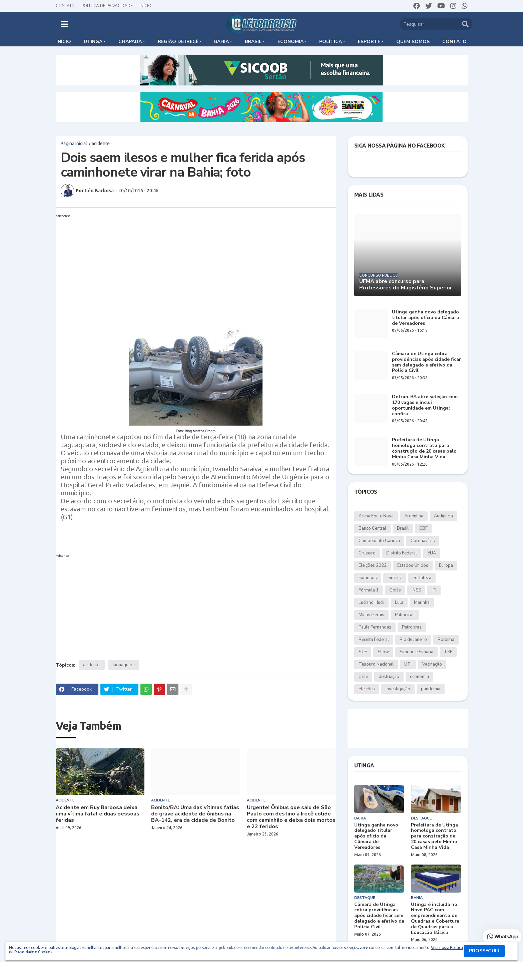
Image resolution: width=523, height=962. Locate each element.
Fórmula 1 (369, 590)
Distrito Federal (401, 553)
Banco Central (372, 528)
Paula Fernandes (375, 627)
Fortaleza (422, 578)
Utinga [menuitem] (93, 41)
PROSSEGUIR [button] (484, 951)
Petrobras (412, 627)
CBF (423, 528)
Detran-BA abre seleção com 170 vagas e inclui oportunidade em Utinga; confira (425, 405)
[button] (64, 24)
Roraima (446, 640)
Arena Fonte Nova (376, 516)
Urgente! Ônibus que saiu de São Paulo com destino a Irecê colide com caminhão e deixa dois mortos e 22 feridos (291, 817)
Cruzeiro (367, 553)
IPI (434, 590)
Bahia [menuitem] (221, 41)
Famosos (368, 578)
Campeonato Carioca (379, 541)
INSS (416, 590)
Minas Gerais (371, 615)
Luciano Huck (371, 602)
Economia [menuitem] (291, 41)
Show (383, 652)
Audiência (443, 516)
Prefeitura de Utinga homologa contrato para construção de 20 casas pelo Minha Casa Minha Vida (424, 448)
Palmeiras (405, 615)
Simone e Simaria (416, 652)
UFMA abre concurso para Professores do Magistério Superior (405, 284)
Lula (399, 602)
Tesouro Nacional (376, 664)
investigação (398, 689)
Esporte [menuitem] (369, 41)
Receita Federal (374, 640)
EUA (432, 553)
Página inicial (74, 143)
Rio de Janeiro (413, 640)
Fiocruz (395, 578)
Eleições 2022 (373, 565)
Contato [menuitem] (454, 41)
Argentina (413, 516)
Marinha (422, 602)
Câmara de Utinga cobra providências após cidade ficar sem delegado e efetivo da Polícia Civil (426, 362)
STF (363, 652)
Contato (65, 5)
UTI (408, 664)
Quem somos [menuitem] (413, 41)
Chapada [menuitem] (130, 41)
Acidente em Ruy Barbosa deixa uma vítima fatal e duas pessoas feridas (97, 814)
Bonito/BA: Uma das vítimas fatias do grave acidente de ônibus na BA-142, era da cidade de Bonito (195, 814)
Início (145, 5)
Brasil (403, 528)
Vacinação (432, 664)
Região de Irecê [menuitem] (178, 41)
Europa (446, 565)
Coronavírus (423, 541)
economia (419, 677)
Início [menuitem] (63, 41)
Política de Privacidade (107, 5)
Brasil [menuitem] (253, 41)
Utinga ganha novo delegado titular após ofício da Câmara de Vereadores (425, 317)
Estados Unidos (412, 565)
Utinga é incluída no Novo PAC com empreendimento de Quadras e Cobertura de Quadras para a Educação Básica (435, 919)
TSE (448, 652)
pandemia (430, 689)
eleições (367, 689)
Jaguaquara (123, 665)
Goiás (395, 590)
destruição (389, 677)
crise (363, 677)
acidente (101, 143)
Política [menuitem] (330, 41)
